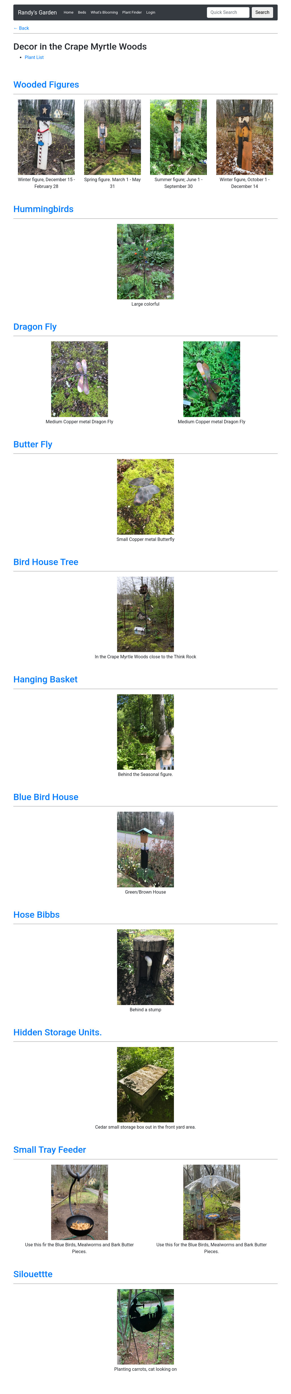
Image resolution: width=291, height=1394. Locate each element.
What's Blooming (104, 12)
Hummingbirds (43, 209)
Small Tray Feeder (49, 1149)
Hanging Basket (45, 679)
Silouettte (33, 1274)
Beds (82, 12)
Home (70, 12)
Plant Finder (132, 12)
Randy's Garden (37, 12)
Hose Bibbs (36, 914)
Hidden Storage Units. (57, 1032)
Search (262, 12)
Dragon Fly (35, 326)
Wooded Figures (46, 84)
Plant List (34, 57)
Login (150, 12)
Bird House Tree (45, 562)
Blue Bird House (45, 797)
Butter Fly (32, 444)
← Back (21, 28)
